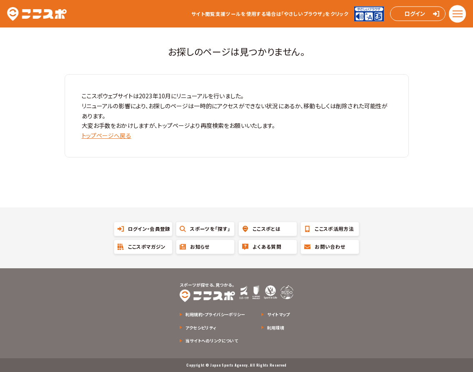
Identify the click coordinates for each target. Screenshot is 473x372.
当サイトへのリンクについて (211, 340)
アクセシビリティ (201, 328)
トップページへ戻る (106, 135)
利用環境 (275, 328)
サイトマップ (278, 314)
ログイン (414, 14)
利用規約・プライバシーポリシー (215, 314)
